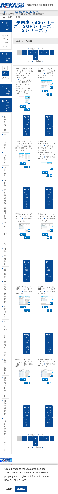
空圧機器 (5, 273)
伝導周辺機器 (5, 196)
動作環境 (40, 14)
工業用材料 (5, 311)
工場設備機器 (5, 366)
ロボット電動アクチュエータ (5, 434)
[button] (4, 482)
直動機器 (5, 260)
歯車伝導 (5, 171)
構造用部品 (5, 213)
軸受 (5, 250)
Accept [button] (21, 488)
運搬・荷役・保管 (6, 348)
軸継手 (5, 183)
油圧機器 (5, 285)
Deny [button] (9, 488)
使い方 (27, 14)
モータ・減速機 (6, 123)
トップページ (12, 14)
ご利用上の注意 (13, 17)
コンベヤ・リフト (6, 329)
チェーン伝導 (5, 141)
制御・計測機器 (6, 407)
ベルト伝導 (5, 157)
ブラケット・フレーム (6, 233)
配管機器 (5, 298)
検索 (5, 73)
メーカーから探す (8, 90)
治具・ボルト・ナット (6, 387)
